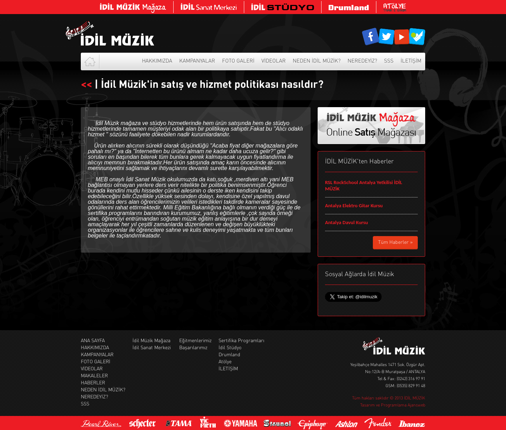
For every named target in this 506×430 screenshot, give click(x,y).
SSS (389, 61)
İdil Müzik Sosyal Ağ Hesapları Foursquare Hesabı (416, 37)
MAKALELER (94, 375)
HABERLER (93, 382)
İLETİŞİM (411, 61)
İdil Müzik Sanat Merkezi (209, 7)
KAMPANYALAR (197, 61)
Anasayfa (90, 61)
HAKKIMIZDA (157, 61)
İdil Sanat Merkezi (151, 347)
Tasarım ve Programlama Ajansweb (392, 405)
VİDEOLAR (273, 61)
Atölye (225, 361)
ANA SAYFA (93, 340)
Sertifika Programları (241, 340)
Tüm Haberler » (395, 242)
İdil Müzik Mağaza (151, 340)
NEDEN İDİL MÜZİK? (316, 61)
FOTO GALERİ (238, 61)
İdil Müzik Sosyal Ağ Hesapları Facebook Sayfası (371, 37)
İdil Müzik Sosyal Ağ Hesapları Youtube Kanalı (401, 37)
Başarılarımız (192, 347)
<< (86, 85)
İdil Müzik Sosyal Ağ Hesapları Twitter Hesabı (386, 37)
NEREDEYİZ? (362, 61)
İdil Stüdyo (230, 347)
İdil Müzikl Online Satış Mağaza (133, 7)
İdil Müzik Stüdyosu (283, 7)
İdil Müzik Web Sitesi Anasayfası (118, 33)
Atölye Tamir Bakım (394, 7)
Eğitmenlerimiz (195, 340)
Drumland (349, 7)
